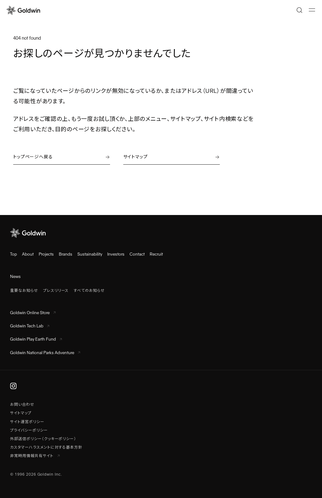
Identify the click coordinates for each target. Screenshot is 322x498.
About (28, 254)
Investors (116, 254)
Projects (46, 254)
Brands (65, 254)
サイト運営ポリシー (27, 421)
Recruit (156, 254)
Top (13, 254)
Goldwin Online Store (33, 312)
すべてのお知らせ (89, 290)
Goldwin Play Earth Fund (36, 339)
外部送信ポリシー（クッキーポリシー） (43, 438)
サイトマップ (20, 413)
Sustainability (89, 254)
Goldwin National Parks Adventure (45, 352)
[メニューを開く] (312, 10)
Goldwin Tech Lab (29, 326)
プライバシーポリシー (29, 430)
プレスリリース (56, 290)
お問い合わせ (22, 404)
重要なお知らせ (24, 290)
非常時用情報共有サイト (35, 455)
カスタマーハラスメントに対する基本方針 (46, 447)
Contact (137, 254)
